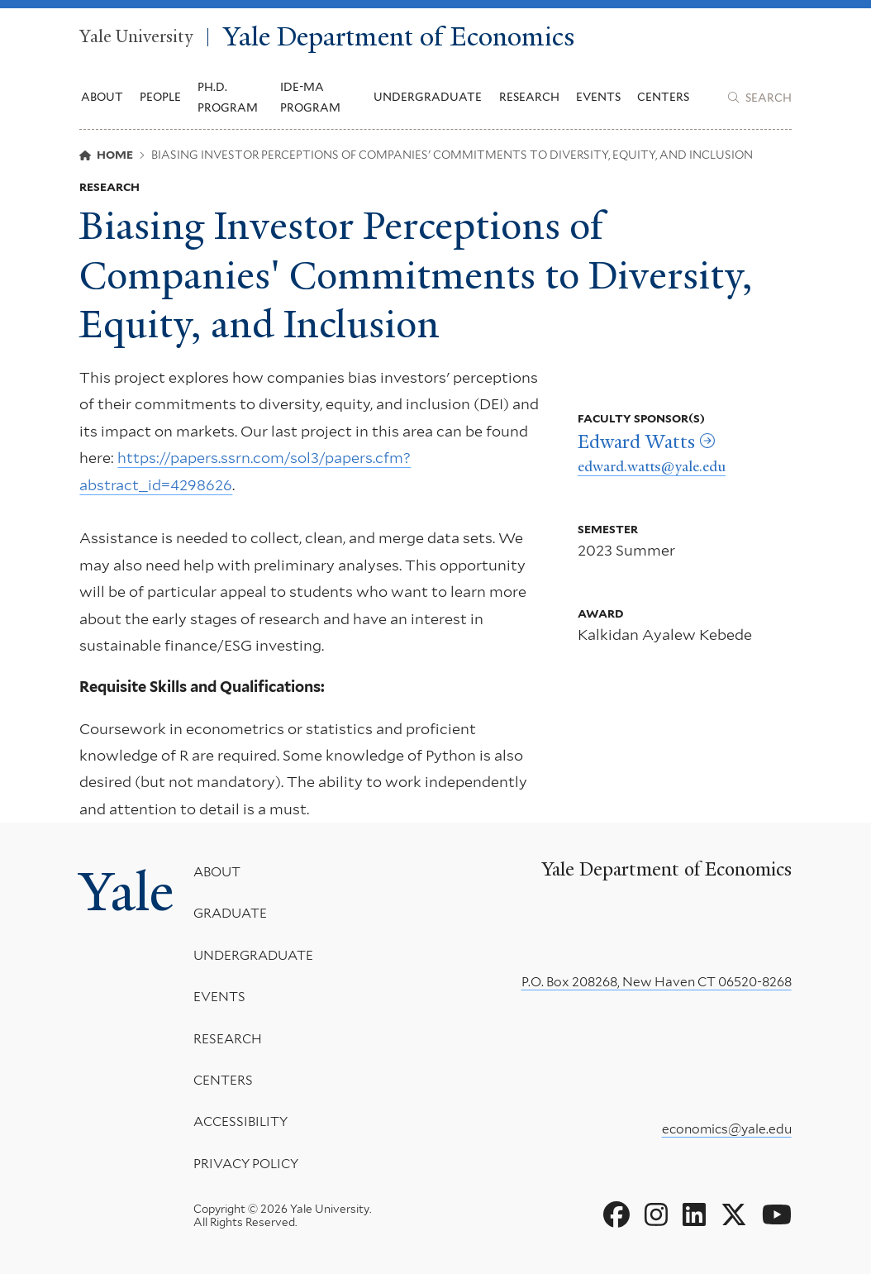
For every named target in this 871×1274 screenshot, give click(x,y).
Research (227, 1038)
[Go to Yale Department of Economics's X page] (734, 1215)
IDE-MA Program (310, 96)
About (216, 872)
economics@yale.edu (727, 1129)
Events (598, 96)
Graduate (230, 913)
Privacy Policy (245, 1163)
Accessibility (240, 1121)
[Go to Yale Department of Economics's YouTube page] (777, 1215)
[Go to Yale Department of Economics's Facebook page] (616, 1215)
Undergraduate (253, 955)
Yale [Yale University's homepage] (126, 892)
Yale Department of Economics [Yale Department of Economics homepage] (398, 37)
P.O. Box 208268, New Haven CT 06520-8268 (656, 982)
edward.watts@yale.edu (652, 466)
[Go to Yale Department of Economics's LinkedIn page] (694, 1215)
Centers (663, 96)
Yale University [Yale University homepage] (136, 37)
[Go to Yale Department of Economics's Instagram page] (656, 1215)
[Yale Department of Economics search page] (759, 97)
